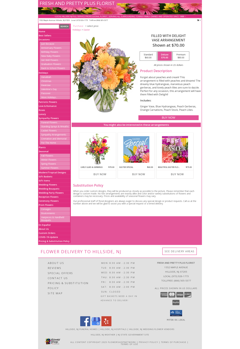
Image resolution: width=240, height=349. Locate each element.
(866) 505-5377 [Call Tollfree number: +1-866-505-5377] (182, 280)
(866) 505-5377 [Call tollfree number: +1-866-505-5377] (102, 20)
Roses (42, 110)
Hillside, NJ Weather (103, 334)
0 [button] (199, 20)
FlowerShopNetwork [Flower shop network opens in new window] (122, 342)
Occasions (44, 39)
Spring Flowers (48, 163)
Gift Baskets (45, 176)
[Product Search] (49, 26)
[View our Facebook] (85, 325)
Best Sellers (45, 35)
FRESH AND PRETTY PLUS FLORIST (77, 3)
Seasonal (44, 151)
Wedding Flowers (48, 184)
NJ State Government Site (133, 334)
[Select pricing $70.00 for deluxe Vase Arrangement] (165, 56)
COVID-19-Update (48, 237)
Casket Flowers (49, 130)
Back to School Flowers (53, 68)
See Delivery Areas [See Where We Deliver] (179, 251)
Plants (42, 147)
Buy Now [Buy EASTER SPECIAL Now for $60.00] (138, 174)
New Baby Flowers (50, 55)
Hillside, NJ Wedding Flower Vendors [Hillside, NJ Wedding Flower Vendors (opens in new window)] (152, 329)
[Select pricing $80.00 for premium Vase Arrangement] (181, 56)
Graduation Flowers (51, 64)
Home (42, 31)
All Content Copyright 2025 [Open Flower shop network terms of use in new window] (88, 342)
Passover (46, 93)
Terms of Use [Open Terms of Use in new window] (129, 344)
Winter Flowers (48, 159)
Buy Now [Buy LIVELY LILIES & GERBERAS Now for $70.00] (99, 174)
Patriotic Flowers (48, 101)
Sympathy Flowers (49, 118)
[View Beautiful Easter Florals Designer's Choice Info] (175, 149)
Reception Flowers (48, 196)
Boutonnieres (48, 213)
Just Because (47, 43)
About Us (44, 228)
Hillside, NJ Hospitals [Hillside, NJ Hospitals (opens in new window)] (113, 329)
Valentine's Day (49, 89)
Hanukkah (46, 77)
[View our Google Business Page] (96, 325)
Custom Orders (47, 233)
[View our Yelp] (106, 325)
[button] (176, 313)
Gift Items (44, 180)
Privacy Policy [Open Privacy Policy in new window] (148, 342)
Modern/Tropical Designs (52, 172)
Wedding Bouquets (49, 188)
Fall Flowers (47, 155)
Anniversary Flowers (51, 47)
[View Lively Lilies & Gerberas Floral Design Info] (98, 149)
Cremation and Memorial (53, 138)
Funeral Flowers (49, 122)
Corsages (46, 209)
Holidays (43, 72)
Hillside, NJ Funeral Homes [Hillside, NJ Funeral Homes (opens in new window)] (82, 329)
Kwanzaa (45, 85)
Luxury (42, 114)
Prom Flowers (46, 204)
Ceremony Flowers (49, 200)
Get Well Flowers (49, 60)
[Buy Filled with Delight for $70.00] (168, 117)
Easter (86, 29)
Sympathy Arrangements (53, 134)
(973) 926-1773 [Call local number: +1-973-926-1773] (82, 20)
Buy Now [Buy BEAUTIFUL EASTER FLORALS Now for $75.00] (177, 174)
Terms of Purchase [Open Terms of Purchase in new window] (173, 342)
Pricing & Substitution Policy (54, 241)
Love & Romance (47, 106)
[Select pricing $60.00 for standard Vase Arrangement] (148, 56)
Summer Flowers (49, 167)
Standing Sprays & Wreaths (55, 126)
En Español (45, 224)
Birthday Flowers (49, 51)
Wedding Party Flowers (51, 192)
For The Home (48, 142)
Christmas (46, 81)
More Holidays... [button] (49, 97)
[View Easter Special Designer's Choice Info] (136, 149)
